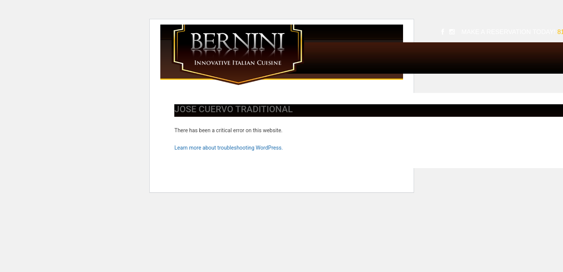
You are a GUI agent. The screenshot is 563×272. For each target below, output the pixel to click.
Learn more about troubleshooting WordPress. (228, 148)
